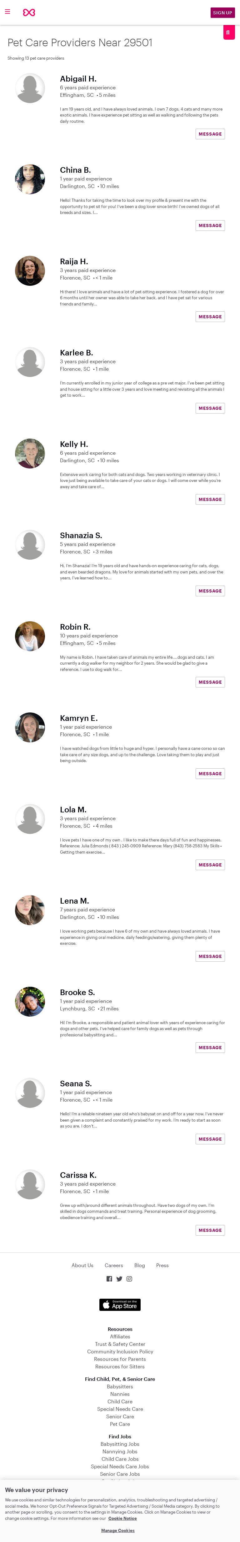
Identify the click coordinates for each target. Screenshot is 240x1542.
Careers (114, 1265)
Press (162, 1265)
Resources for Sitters (120, 1366)
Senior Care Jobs (120, 1474)
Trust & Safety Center (120, 1344)
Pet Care (120, 1424)
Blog (139, 1265)
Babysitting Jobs (120, 1444)
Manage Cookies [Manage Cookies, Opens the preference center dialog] (118, 1530)
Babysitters (120, 1386)
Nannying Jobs (120, 1451)
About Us (82, 1265)
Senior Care (120, 1416)
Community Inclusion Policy (120, 1351)
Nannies (120, 1394)
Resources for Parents (120, 1359)
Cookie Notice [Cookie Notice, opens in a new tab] (122, 1518)
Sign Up (222, 12)
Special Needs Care (120, 1409)
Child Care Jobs (120, 1459)
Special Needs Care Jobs (120, 1466)
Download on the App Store (120, 1305)
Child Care (120, 1401)
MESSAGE (210, 133)
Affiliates (120, 1336)
